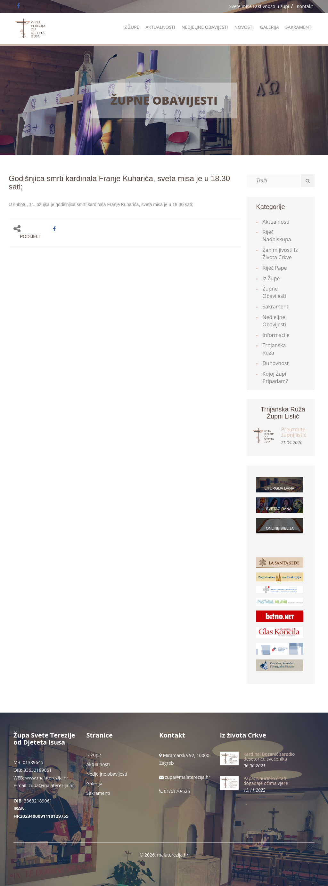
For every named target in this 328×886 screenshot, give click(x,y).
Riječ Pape (275, 267)
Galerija (269, 27)
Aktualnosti (160, 27)
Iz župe (131, 27)
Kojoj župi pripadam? (275, 377)
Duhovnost (276, 363)
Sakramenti (299, 27)
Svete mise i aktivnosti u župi (259, 6)
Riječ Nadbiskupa (277, 235)
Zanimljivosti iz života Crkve (280, 253)
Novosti (244, 27)
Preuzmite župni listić (293, 432)
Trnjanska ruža (274, 349)
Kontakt (305, 6)
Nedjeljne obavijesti (205, 27)
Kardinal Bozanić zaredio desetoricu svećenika (269, 756)
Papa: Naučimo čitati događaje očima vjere (265, 780)
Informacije (276, 335)
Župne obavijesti (164, 100)
